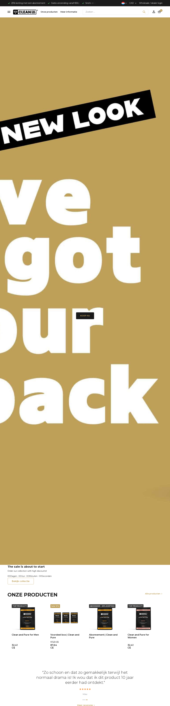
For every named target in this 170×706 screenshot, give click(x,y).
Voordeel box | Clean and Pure (64, 636)
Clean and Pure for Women (138, 636)
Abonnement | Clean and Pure (103, 636)
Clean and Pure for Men (25, 634)
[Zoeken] (115, 12)
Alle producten (152, 593)
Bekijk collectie (21, 581)
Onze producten (49, 12)
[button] (83, 699)
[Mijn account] (153, 12)
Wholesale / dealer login (150, 3)
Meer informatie (68, 12)
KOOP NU (85, 315)
